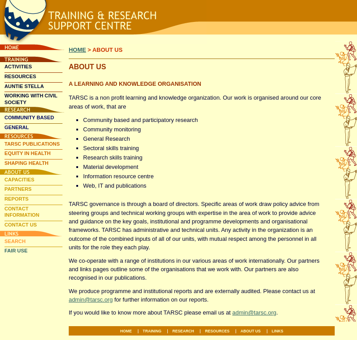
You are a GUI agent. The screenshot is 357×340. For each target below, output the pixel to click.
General (16, 127)
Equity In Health (27, 153)
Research (32, 110)
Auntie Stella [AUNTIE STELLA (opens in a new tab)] (24, 86)
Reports (16, 198)
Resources (20, 76)
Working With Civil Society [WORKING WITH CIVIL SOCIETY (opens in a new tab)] (31, 99)
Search (14, 241)
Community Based (29, 117)
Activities (18, 66)
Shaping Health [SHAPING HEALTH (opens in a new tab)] (26, 163)
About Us (32, 172)
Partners (18, 189)
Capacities (19, 179)
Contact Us (20, 224)
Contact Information (21, 212)
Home (32, 47)
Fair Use (16, 250)
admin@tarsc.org (91, 299)
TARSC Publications (32, 144)
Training (32, 59)
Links (32, 233)
